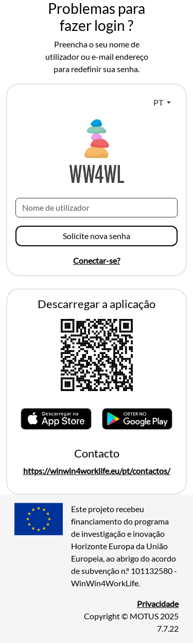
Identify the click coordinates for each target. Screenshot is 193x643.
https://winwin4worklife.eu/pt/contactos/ (96, 471)
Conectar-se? (96, 260)
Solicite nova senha (96, 236)
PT (159, 102)
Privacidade (158, 603)
